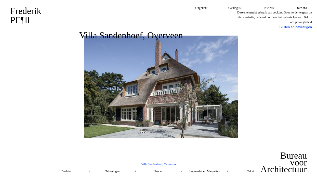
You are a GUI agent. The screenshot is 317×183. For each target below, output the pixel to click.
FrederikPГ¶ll (25, 15)
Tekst (250, 171)
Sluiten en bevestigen (296, 27)
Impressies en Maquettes (204, 171)
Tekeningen (112, 171)
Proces (158, 171)
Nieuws (269, 8)
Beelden (66, 171)
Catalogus (234, 8)
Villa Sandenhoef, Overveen (158, 164)
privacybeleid (303, 22)
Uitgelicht (201, 8)
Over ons (301, 8)
